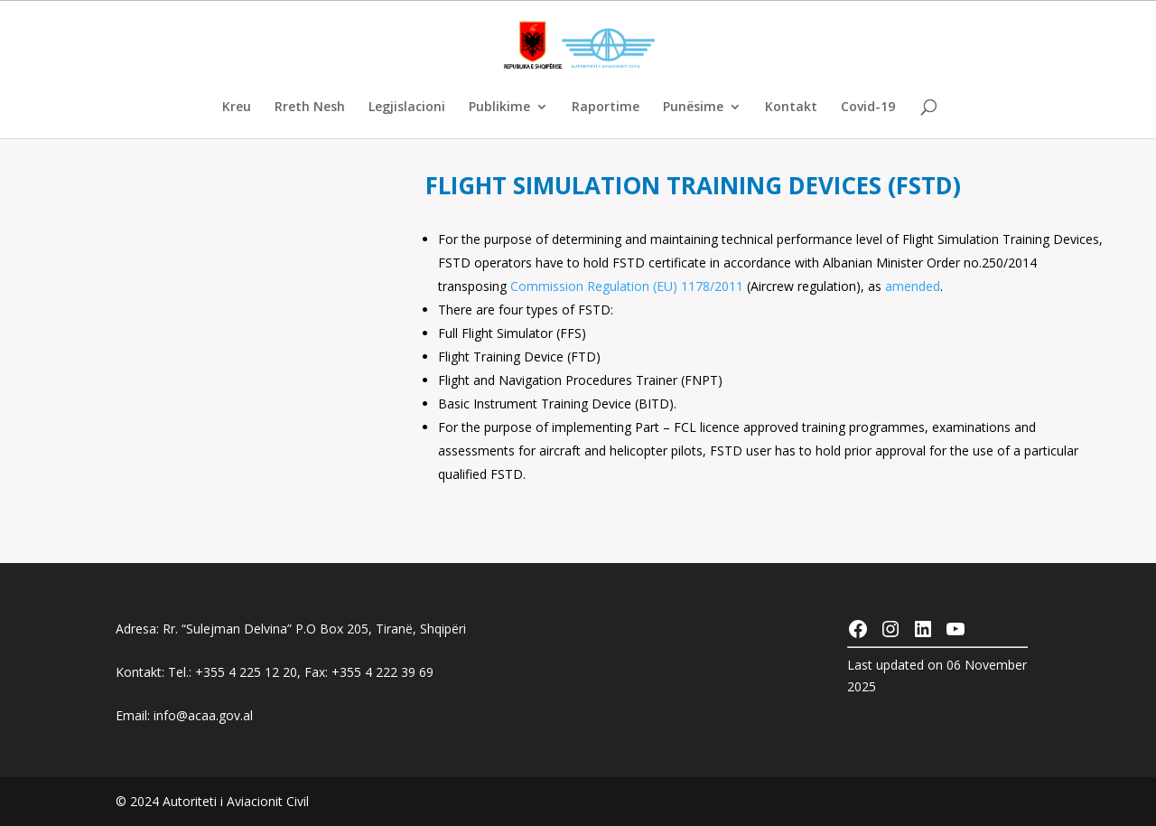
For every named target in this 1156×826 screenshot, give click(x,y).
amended (912, 286)
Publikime (499, 107)
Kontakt (791, 107)
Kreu (236, 107)
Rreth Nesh (310, 107)
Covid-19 (868, 107)
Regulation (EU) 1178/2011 (665, 286)
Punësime (693, 107)
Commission (548, 286)
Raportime (605, 107)
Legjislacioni (406, 107)
